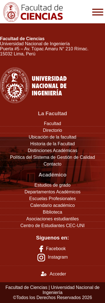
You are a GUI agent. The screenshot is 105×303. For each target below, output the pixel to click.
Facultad (52, 123)
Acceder (53, 274)
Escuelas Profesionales (52, 198)
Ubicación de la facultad (52, 137)
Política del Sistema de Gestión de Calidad (52, 157)
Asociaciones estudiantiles (52, 218)
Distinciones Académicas (52, 150)
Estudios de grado (52, 185)
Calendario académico (52, 205)
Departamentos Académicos (52, 191)
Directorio (52, 130)
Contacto (52, 164)
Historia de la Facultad (52, 143)
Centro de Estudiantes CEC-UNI (52, 225)
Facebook (52, 248)
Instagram (58, 257)
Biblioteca (52, 212)
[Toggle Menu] (97, 12)
